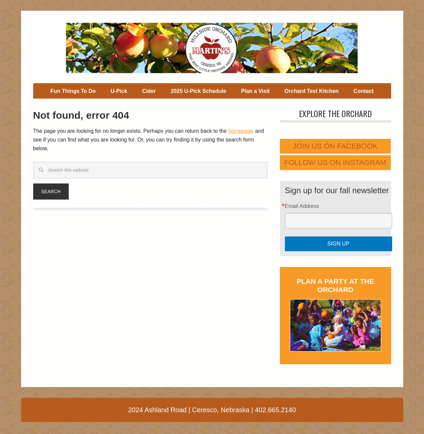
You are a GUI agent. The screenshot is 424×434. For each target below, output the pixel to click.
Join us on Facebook (335, 146)
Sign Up (338, 244)
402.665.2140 (275, 410)
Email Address (302, 206)
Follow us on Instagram (335, 162)
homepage (241, 131)
